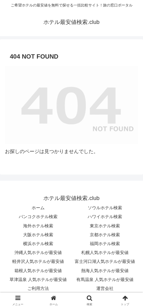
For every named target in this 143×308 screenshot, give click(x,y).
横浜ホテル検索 (38, 243)
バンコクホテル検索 (38, 216)
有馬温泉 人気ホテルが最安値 (104, 279)
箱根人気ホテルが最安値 (38, 270)
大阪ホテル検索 (38, 234)
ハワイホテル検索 (105, 216)
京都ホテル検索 (105, 234)
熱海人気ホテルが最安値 (105, 270)
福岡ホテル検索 (105, 243)
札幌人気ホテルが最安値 (105, 252)
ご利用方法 (38, 288)
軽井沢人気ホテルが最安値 (38, 261)
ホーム (38, 207)
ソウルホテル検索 (105, 207)
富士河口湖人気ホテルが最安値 (105, 261)
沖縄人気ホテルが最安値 (38, 252)
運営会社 (104, 288)
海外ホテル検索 (38, 225)
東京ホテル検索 (105, 225)
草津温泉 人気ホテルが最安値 (38, 279)
